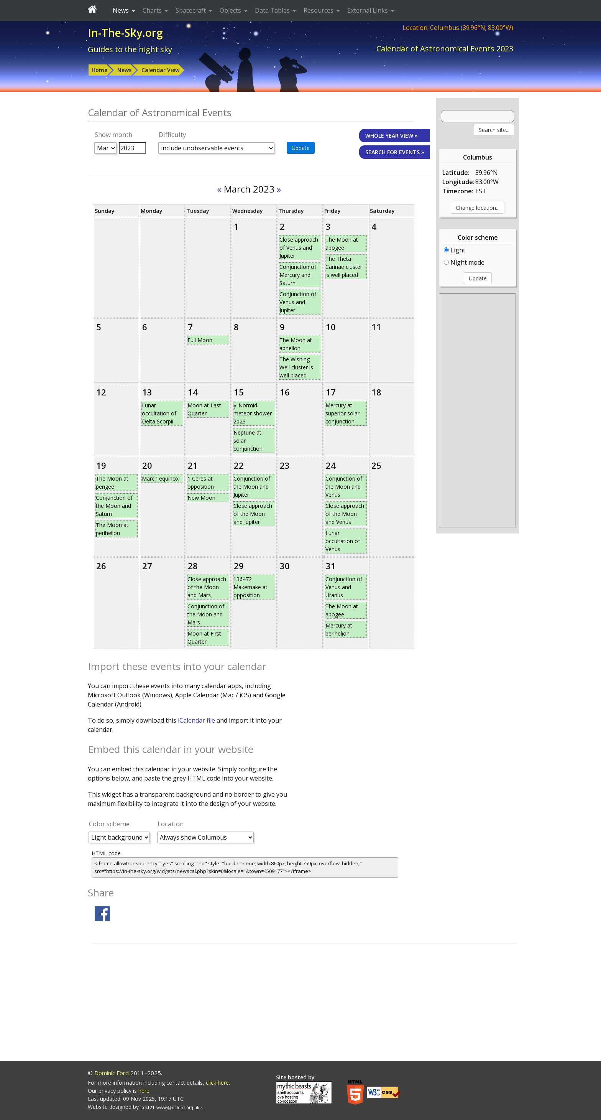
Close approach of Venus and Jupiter (298, 247)
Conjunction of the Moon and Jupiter (251, 486)
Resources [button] (319, 10)
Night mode (464, 262)
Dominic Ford (111, 1073)
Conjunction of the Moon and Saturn (114, 505)
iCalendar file (197, 720)
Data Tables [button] (273, 10)
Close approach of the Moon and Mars (206, 587)
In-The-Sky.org (125, 32)
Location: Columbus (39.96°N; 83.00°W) (457, 27)
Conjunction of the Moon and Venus (343, 486)
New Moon (201, 497)
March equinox (160, 478)
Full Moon (199, 340)
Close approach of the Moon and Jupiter (252, 513)
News (124, 70)
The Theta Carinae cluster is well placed (343, 266)
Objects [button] (231, 10)
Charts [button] (153, 10)
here (143, 1090)
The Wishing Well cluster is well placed (296, 367)
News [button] (121, 10)
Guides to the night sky (130, 49)
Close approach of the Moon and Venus (344, 513)
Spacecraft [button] (191, 10)
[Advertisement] (477, 410)
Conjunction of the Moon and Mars (205, 614)
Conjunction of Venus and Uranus (343, 587)
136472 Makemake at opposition (250, 587)
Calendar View (160, 70)
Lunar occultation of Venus (342, 541)
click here (217, 1082)
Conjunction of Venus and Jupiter (297, 302)
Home (99, 70)
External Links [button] (368, 10)
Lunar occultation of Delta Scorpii (159, 413)
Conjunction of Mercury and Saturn (297, 275)
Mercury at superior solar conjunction (342, 413)
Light (454, 250)
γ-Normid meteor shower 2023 (252, 413)
